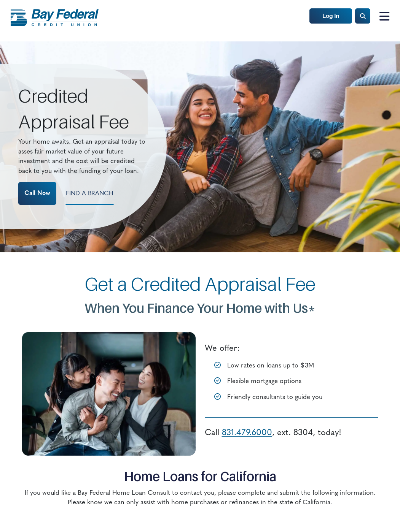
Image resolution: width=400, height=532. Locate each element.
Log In (330, 16)
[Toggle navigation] (381, 16)
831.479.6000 (247, 433)
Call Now (37, 193)
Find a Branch (89, 194)
